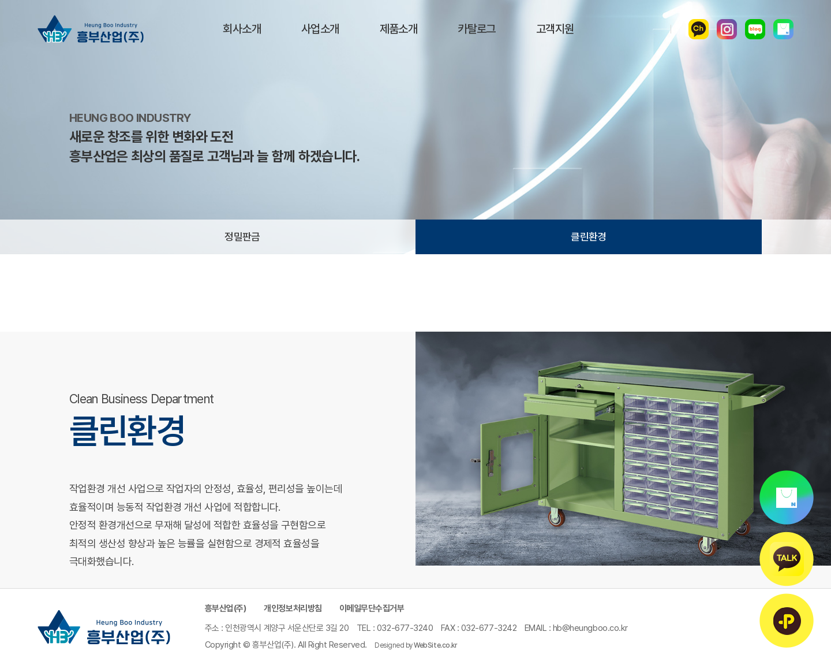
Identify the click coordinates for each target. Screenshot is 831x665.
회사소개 (242, 29)
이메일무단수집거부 (372, 608)
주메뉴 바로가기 (0, 0)
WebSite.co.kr (435, 645)
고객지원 (555, 29)
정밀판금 (242, 237)
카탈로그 (477, 29)
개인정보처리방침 (292, 608)
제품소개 (399, 29)
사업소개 (320, 29)
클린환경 (589, 237)
